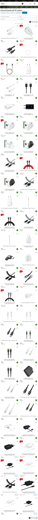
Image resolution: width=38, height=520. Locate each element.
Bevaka (16, 475)
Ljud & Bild (31, 7)
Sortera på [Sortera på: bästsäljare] (5, 16)
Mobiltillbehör (11, 6)
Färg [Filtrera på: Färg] (20, 16)
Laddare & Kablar (22, 7)
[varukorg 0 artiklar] (34, 4)
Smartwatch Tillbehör (27, 7)
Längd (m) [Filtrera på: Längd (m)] (3, 19)
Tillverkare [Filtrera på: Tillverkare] (21, 19)
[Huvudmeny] (4, 7)
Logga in (35, 0)
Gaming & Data (35, 7)
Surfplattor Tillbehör (16, 7)
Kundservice (30, 0)
